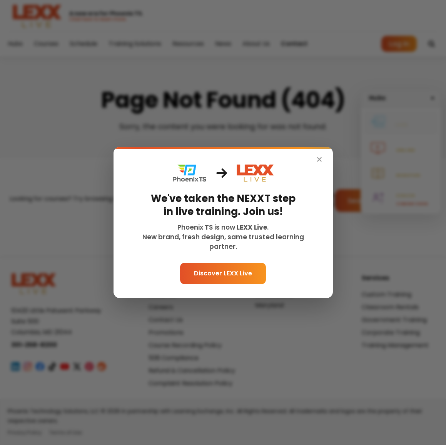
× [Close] (319, 160)
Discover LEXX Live (223, 273)
